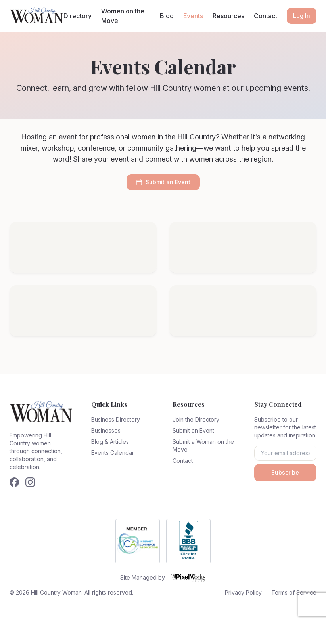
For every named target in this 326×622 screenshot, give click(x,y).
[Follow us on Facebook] (14, 482)
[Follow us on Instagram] (30, 482)
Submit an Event (163, 182)
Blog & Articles (110, 441)
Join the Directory (196, 419)
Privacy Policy (243, 592)
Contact (265, 16)
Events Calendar (112, 452)
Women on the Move (122, 16)
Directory (77, 16)
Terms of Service (293, 592)
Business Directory (115, 419)
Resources (228, 16)
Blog (167, 16)
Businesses (106, 430)
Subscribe (285, 472)
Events (193, 16)
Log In (301, 15)
